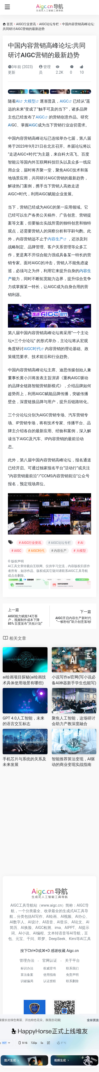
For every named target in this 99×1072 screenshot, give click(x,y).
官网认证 (49, 960)
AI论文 (76, 922)
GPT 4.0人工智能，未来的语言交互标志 (23, 721)
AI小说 (23, 933)
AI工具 (12, 566)
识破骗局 (27, 981)
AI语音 (48, 922)
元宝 (19, 939)
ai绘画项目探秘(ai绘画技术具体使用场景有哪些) (24, 680)
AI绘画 (51, 916)
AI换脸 (26, 927)
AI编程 (38, 933)
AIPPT (69, 927)
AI (18, 101)
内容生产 (55, 239)
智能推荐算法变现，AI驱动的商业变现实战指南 (73, 762)
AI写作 (37, 916)
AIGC (64, 101)
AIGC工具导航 (78, 571)
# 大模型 (79, 551)
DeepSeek (57, 939)
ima (58, 927)
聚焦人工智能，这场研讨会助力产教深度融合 (73, 721)
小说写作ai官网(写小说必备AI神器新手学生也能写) (74, 680)
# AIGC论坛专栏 (59, 543)
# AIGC (16, 551)
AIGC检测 (43, 927)
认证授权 (49, 981)
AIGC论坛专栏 (49, 24)
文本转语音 (57, 933)
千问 (30, 939)
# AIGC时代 (36, 551)
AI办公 (80, 916)
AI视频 (66, 916)
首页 (10, 24)
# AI (80, 543)
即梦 (41, 939)
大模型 (30, 101)
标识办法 (27, 968)
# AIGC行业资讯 (30, 543)
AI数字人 (17, 922)
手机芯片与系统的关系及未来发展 (24, 762)
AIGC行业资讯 (26, 24)
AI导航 (75, 933)
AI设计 (33, 922)
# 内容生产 (59, 551)
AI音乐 (62, 922)
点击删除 (17, 575)
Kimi (72, 939)
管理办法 (27, 960)
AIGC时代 (32, 348)
